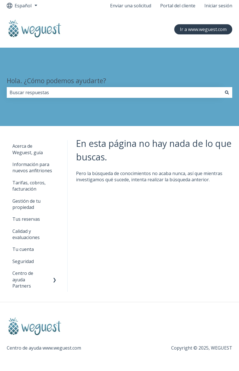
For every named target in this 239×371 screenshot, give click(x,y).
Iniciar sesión (218, 6)
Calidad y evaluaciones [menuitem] (26, 234)
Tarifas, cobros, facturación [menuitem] (29, 186)
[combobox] (114, 92)
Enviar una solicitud (130, 6)
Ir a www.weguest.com (203, 29)
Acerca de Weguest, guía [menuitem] (27, 149)
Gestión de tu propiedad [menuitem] (26, 204)
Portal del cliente (177, 6)
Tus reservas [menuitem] (26, 219)
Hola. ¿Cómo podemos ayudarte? (56, 80)
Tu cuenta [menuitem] (23, 249)
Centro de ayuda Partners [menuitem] (22, 279)
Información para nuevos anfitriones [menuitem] (32, 167)
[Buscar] (227, 92)
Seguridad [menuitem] (23, 261)
